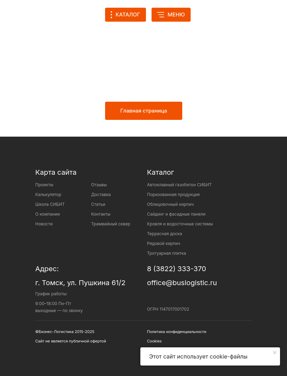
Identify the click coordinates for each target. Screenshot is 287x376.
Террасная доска (164, 233)
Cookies (154, 341)
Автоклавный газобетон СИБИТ (179, 184)
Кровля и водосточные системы (180, 223)
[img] (209, 14)
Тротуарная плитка (166, 253)
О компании (47, 214)
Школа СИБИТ (50, 204)
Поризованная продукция (173, 194)
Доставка (101, 194)
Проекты (44, 184)
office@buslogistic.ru (182, 283)
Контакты (100, 214)
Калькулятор (48, 194)
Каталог (160, 172)
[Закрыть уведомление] (274, 352)
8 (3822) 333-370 (176, 269)
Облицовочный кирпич (170, 204)
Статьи (98, 204)
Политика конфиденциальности (176, 331)
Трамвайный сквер (110, 223)
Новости (44, 223)
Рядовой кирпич (163, 243)
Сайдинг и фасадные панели (176, 214)
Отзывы (99, 184)
